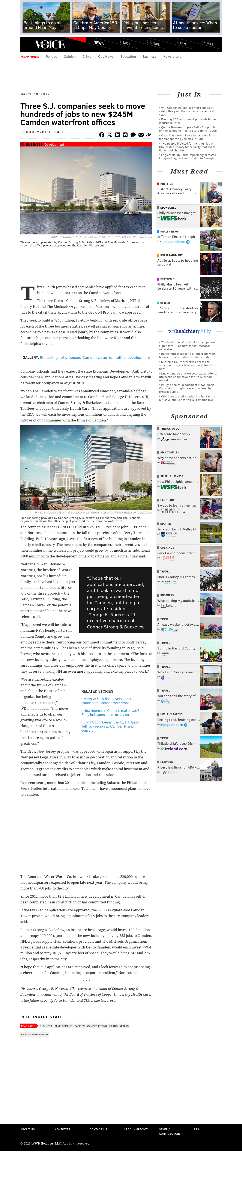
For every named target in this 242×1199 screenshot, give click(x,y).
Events (180, 43)
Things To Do (169, 428)
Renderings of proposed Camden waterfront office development (95, 357)
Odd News (106, 56)
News (98, 43)
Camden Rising (97, 1026)
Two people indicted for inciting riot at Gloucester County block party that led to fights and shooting (187, 146)
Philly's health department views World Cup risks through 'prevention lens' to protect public (187, 388)
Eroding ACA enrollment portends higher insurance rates (188, 121)
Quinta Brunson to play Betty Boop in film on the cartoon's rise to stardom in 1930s (188, 129)
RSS (196, 1129)
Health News (169, 231)
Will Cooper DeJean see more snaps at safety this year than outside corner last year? (186, 111)
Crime (87, 56)
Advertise (62, 1129)
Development (54, 144)
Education (128, 56)
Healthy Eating (171, 714)
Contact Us (98, 1129)
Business (149, 56)
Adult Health (169, 452)
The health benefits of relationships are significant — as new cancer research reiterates (187, 345)
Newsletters (172, 56)
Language (167, 500)
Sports (207, 43)
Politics (51, 56)
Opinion (70, 56)
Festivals (167, 279)
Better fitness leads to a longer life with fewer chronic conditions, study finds (187, 355)
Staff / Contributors (169, 1131)
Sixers (165, 303)
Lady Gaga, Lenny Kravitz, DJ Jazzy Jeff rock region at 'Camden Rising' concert (110, 726)
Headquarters (119, 1026)
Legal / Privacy (136, 1129)
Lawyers (166, 762)
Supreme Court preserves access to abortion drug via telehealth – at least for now (187, 365)
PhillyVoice (50, 44)
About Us (27, 1129)
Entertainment (171, 255)
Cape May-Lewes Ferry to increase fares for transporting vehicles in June (187, 137)
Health (125, 43)
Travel (165, 571)
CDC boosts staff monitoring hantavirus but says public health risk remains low (187, 398)
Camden (79, 1026)
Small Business (171, 476)
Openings (167, 548)
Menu (27, 44)
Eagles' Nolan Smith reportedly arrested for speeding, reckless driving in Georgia (187, 156)
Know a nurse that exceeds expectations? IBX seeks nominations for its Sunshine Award (188, 376)
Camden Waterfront (34, 1034)
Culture (153, 43)
